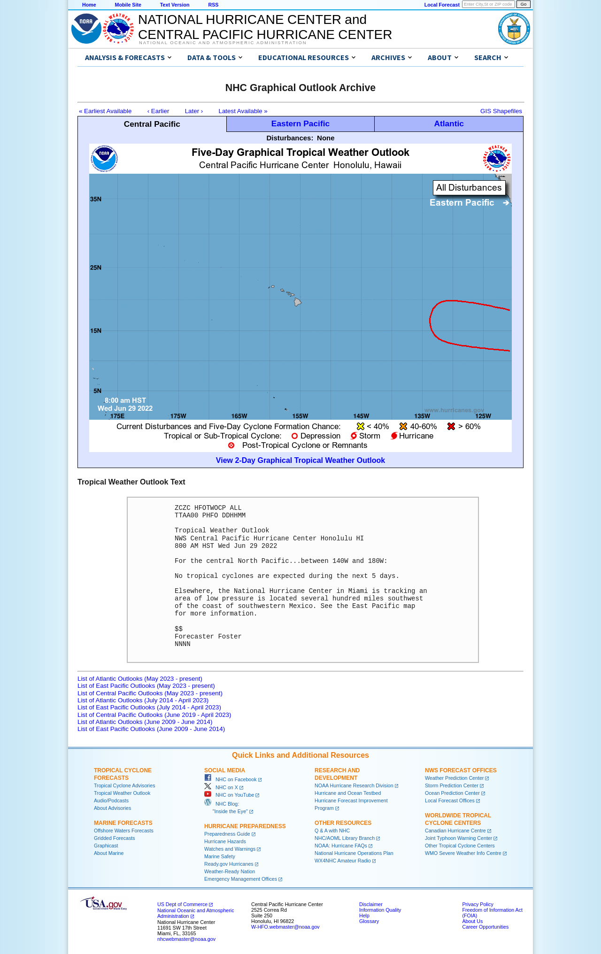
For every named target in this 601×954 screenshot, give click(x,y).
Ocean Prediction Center (452, 793)
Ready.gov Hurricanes (229, 864)
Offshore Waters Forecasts (124, 830)
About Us (472, 921)
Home (89, 5)
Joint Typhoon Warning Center (458, 838)
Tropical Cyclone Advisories (124, 785)
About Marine (108, 853)
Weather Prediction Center (454, 778)
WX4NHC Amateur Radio (343, 860)
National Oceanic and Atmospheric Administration (223, 42)
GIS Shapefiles (501, 111)
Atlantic (449, 123)
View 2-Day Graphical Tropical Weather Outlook (300, 460)
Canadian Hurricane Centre (455, 830)
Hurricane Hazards (225, 841)
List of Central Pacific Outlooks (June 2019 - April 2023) (154, 714)
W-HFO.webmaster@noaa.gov (285, 927)
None (326, 138)
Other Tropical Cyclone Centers (460, 845)
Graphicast (106, 845)
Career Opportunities (485, 927)
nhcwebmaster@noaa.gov (186, 939)
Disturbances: (289, 138)
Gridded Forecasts (114, 838)
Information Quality (380, 910)
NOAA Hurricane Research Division (354, 785)
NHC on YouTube (229, 795)
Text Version (175, 5)
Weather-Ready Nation (229, 871)
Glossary (369, 921)
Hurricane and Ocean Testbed (348, 793)
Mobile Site (128, 5)
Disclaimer (371, 904)
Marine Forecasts (123, 823)
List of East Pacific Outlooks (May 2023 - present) (146, 685)
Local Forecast (442, 5)
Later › (194, 111)
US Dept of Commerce (182, 904)
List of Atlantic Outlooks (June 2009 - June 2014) (144, 721)
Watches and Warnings (229, 849)
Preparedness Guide (227, 834)
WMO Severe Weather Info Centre (463, 853)
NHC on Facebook (230, 779)
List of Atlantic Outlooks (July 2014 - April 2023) (142, 700)
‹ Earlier (158, 111)
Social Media (224, 770)
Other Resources (343, 823)
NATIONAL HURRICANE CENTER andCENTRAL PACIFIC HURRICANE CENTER (265, 27)
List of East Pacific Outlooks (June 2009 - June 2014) (151, 728)
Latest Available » (243, 111)
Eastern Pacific (300, 123)
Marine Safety (219, 856)
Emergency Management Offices (240, 879)
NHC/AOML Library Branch (345, 838)
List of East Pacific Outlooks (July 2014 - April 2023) (149, 707)
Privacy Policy (477, 904)
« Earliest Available (105, 111)
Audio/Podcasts (111, 800)
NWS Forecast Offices (461, 770)
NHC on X (221, 787)
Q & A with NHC (332, 830)
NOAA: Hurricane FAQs (341, 845)
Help (364, 915)
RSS (213, 5)
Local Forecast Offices (450, 800)
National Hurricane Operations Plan (354, 853)
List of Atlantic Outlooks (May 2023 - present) (139, 678)
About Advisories (112, 808)
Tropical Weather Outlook (122, 793)
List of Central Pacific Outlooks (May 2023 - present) (150, 693)
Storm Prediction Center (451, 785)
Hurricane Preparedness (245, 826)
